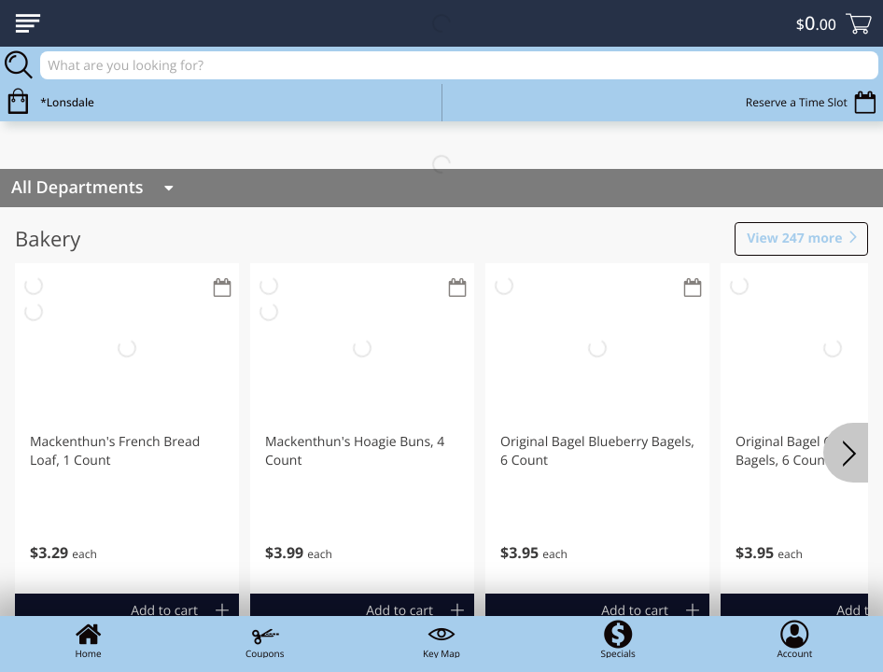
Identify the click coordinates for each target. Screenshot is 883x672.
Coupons (264, 639)
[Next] (845, 453)
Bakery (47, 239)
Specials (617, 639)
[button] (127, 428)
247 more (794, 239)
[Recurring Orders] (222, 288)
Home (89, 639)
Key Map (441, 639)
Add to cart (164, 611)
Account (794, 639)
